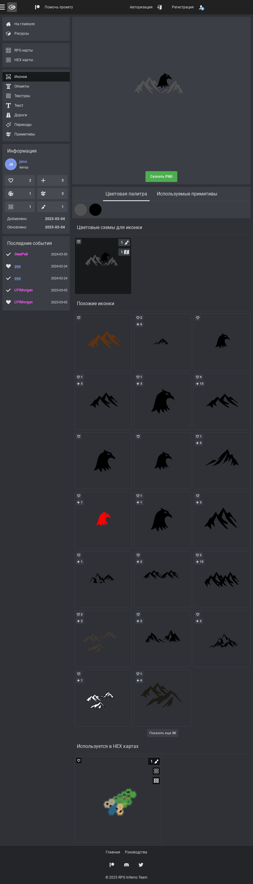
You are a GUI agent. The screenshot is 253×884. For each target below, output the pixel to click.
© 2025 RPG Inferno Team (126, 877)
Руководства (136, 852)
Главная (113, 852)
